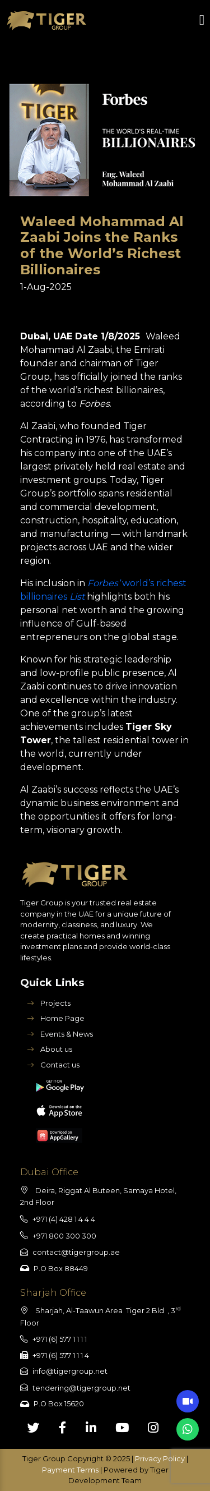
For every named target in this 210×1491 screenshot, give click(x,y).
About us (49, 1048)
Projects (49, 1002)
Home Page (56, 1018)
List (76, 596)
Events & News (60, 1033)
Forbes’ (104, 583)
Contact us (53, 1064)
